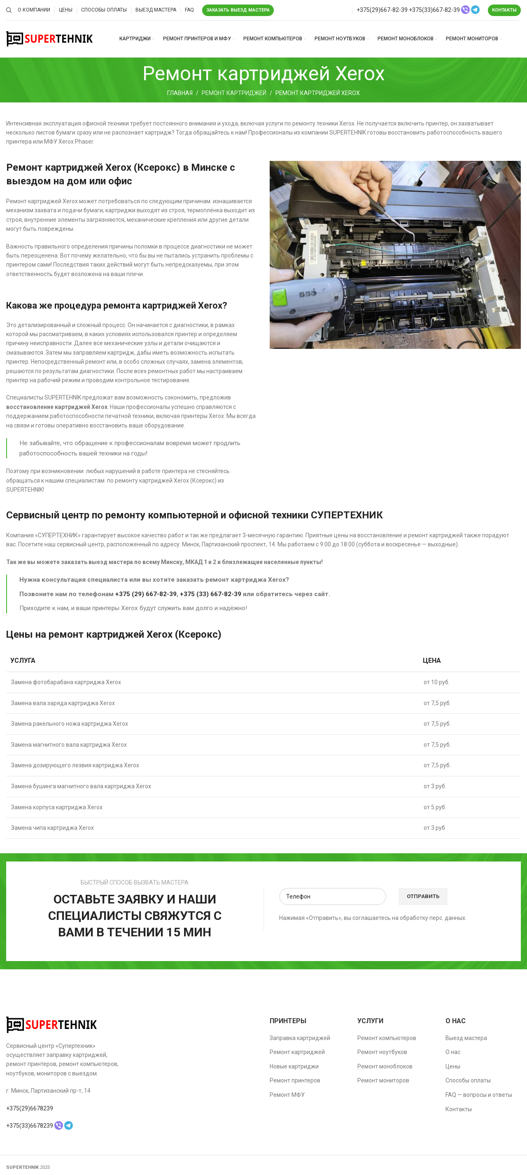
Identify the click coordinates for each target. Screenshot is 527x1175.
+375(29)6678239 (29, 1108)
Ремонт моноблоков (385, 1066)
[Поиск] (8, 10)
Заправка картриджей (300, 1038)
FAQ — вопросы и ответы (478, 1094)
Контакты (504, 10)
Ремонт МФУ (287, 1094)
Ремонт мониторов (383, 1080)
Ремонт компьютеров (386, 1038)
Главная (180, 93)
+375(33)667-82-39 (434, 10)
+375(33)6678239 (29, 1125)
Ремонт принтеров (295, 1080)
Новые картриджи (294, 1066)
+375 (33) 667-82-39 (210, 594)
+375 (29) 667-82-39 (146, 594)
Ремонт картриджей (234, 93)
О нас (452, 1052)
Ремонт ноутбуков (382, 1052)
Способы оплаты (468, 1080)
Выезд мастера (466, 1038)
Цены (452, 1066)
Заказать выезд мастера (238, 10)
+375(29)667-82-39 (382, 10)
